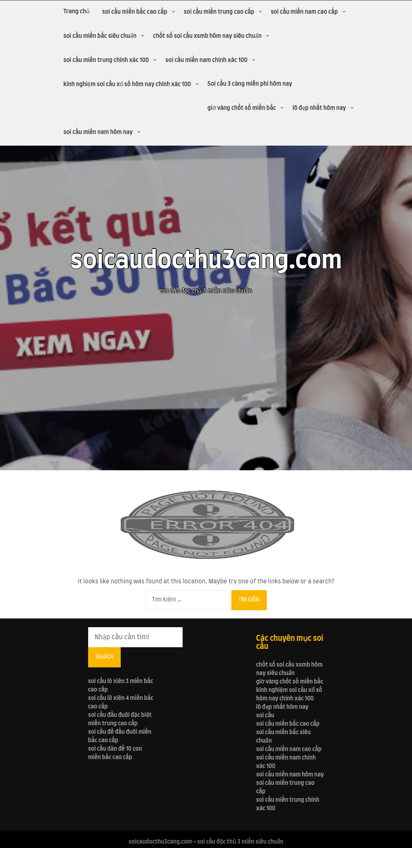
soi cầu (265, 715)
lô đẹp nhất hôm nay (319, 108)
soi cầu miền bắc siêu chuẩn (99, 36)
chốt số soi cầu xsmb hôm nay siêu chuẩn (207, 36)
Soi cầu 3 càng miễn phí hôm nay (250, 84)
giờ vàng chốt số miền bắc (242, 108)
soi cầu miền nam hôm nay (97, 132)
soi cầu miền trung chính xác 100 (106, 60)
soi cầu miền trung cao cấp (219, 12)
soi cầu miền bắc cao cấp (134, 12)
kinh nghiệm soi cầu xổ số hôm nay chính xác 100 (127, 84)
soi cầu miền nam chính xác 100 (206, 60)
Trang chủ (76, 11)
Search (104, 657)
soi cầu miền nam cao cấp (304, 12)
